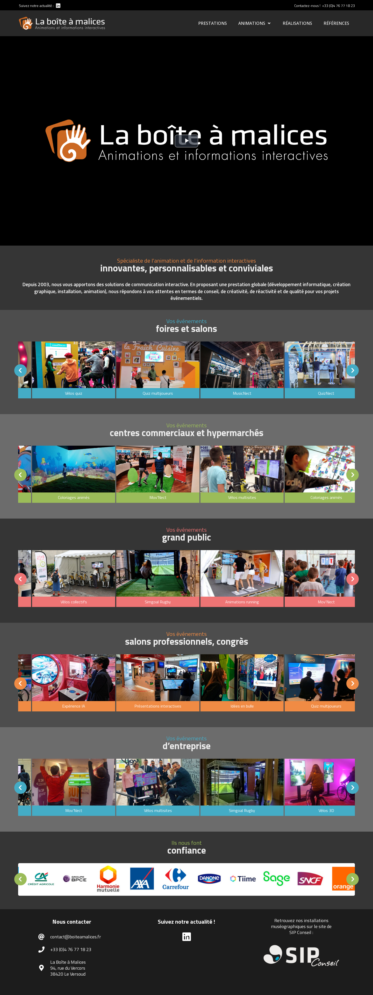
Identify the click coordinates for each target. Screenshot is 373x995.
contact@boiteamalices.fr (75, 936)
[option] (127, 370)
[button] (87, 370)
